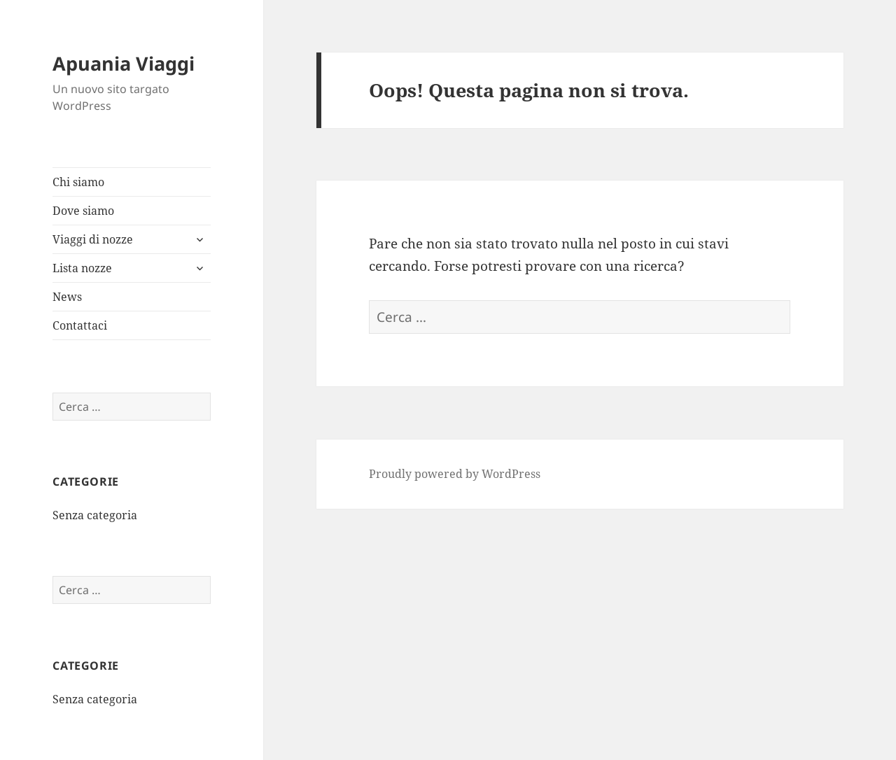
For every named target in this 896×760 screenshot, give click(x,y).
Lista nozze (82, 268)
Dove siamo (83, 210)
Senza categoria (94, 515)
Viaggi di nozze (92, 239)
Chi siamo (78, 182)
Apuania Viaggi (123, 63)
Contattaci (79, 325)
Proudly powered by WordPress (454, 473)
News (67, 296)
